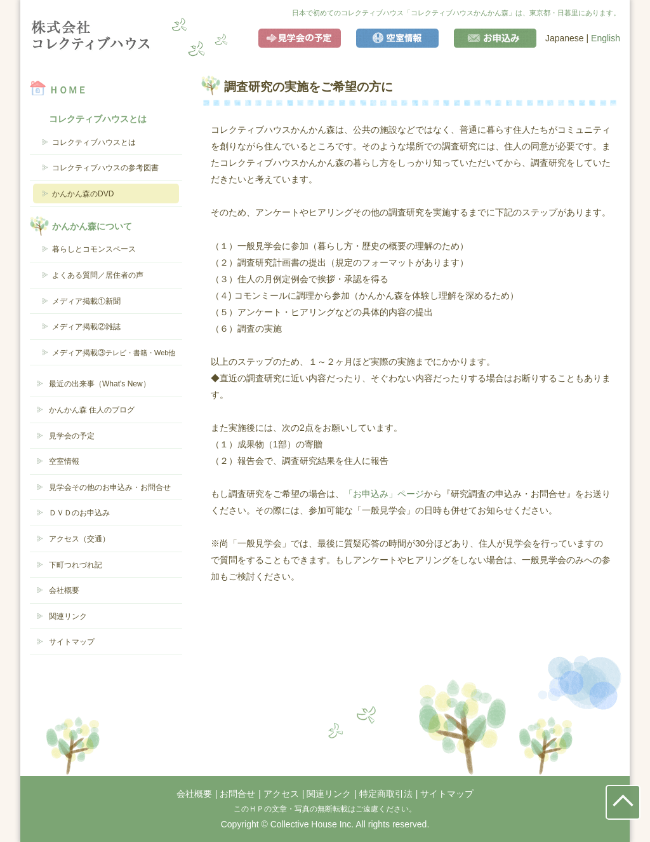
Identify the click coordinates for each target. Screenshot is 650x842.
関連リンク (68, 616)
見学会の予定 (299, 38)
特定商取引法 (386, 794)
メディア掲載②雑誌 (86, 326)
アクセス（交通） (79, 538)
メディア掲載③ (113, 352)
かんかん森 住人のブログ (92, 409)
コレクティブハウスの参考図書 (105, 167)
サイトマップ (72, 641)
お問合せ (237, 794)
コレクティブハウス (90, 35)
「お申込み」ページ (384, 494)
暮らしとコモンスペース (94, 249)
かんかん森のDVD (83, 193)
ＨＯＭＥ (68, 90)
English (605, 38)
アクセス (281, 794)
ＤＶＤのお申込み (79, 512)
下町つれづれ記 (75, 564)
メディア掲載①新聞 (86, 301)
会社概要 (64, 590)
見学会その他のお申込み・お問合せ (110, 487)
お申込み (495, 38)
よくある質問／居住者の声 (97, 275)
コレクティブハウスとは (94, 142)
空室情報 (397, 38)
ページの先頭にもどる (623, 802)
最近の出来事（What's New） (99, 383)
